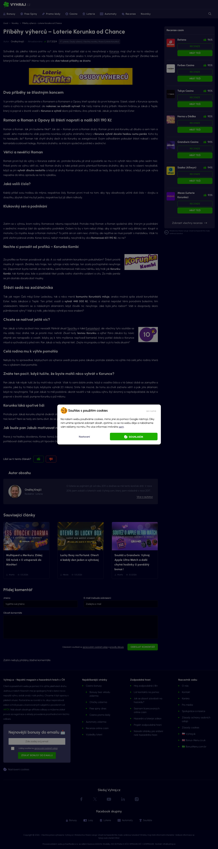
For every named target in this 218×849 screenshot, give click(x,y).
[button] (151, 410)
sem (121, 426)
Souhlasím (136, 436)
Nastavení (84, 436)
